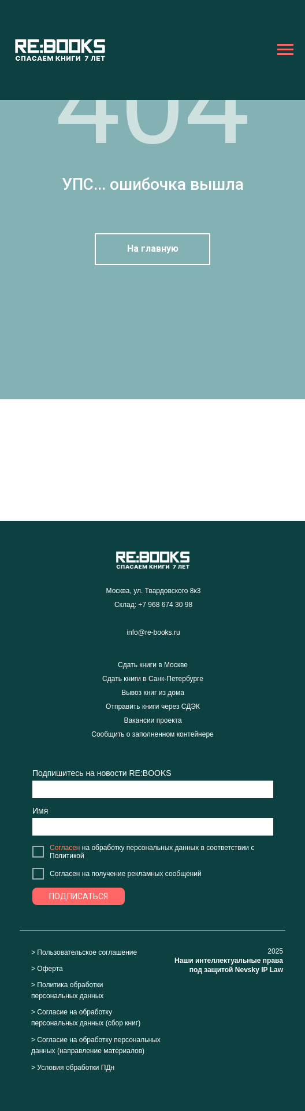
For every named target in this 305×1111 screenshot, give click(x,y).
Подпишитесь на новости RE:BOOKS (102, 773)
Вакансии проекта (152, 720)
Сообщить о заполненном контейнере (152, 734)
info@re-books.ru (153, 632)
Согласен (65, 848)
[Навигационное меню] (285, 50)
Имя (40, 810)
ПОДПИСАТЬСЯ (78, 896)
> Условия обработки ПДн (72, 1068)
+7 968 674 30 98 (165, 605)
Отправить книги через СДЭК (153, 706)
